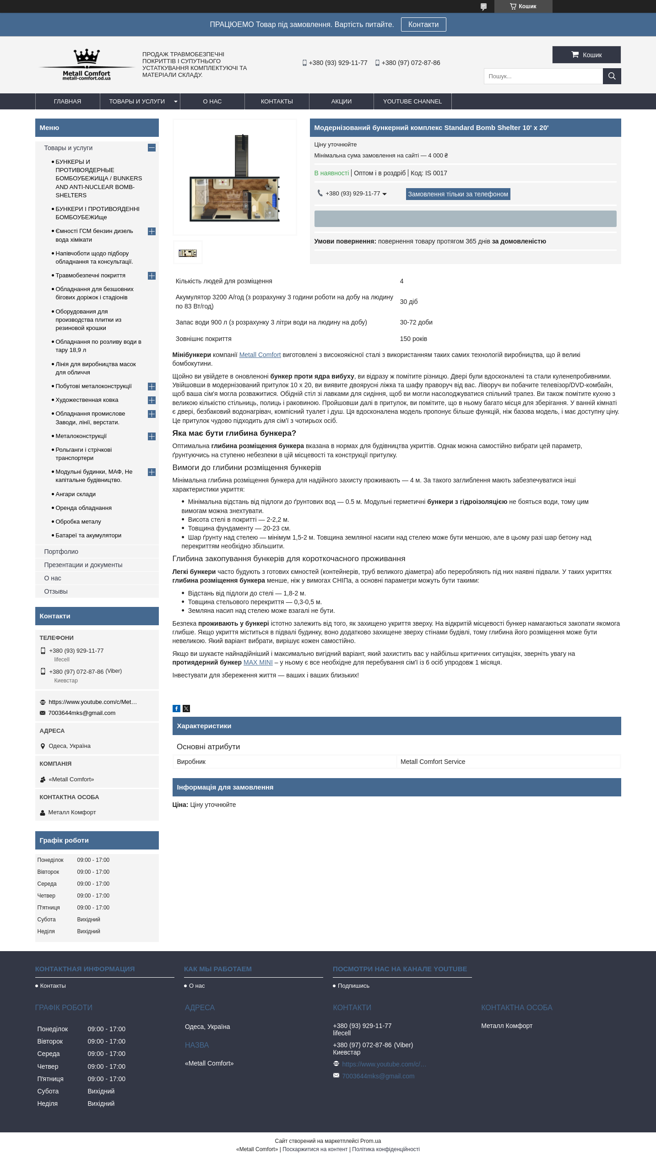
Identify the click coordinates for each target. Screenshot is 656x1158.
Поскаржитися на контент (314, 1149)
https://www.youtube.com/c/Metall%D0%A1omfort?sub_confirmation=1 (95, 701)
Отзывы (56, 591)
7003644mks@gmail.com (82, 712)
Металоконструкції (81, 436)
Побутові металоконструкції (94, 386)
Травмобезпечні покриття (91, 275)
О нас (212, 101)
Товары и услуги (137, 101)
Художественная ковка (87, 399)
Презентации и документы (83, 564)
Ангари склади (76, 494)
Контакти (423, 24)
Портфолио (61, 551)
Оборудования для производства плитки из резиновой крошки (89, 319)
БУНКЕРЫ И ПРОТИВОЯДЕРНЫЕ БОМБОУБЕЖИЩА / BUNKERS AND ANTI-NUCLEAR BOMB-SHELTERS (99, 178)
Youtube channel (412, 101)
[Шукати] (612, 76)
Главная (67, 101)
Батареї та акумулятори (89, 535)
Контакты (277, 101)
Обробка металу (78, 521)
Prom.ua (370, 1141)
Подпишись (353, 985)
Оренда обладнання (84, 507)
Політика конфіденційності (386, 1149)
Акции (341, 101)
